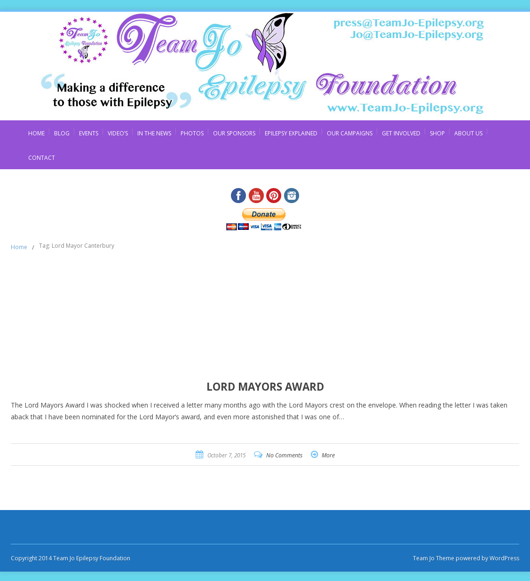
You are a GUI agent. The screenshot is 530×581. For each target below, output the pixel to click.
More (328, 455)
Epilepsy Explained (291, 133)
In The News (154, 133)
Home (36, 133)
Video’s (118, 133)
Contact (41, 158)
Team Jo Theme (433, 558)
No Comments (284, 455)
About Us (468, 133)
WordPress (503, 558)
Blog (62, 133)
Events (88, 133)
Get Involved (401, 133)
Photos (192, 133)
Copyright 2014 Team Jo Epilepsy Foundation (70, 558)
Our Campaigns (349, 133)
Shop (437, 133)
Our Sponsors (234, 133)
